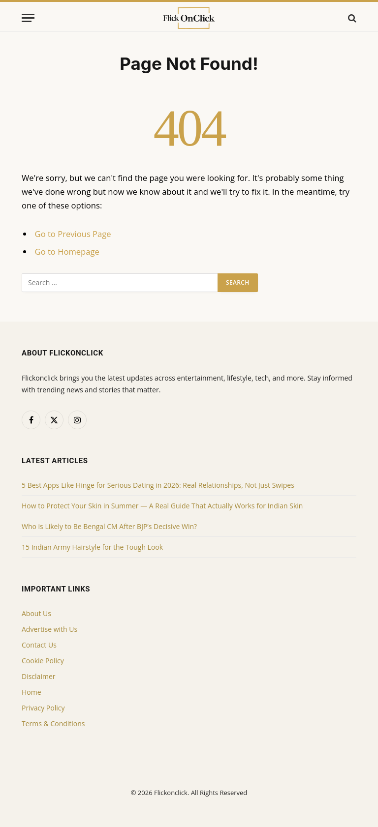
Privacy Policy (43, 707)
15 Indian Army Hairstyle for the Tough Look (92, 547)
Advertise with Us (49, 629)
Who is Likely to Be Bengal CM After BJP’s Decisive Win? (109, 526)
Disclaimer (38, 676)
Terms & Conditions (53, 723)
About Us (36, 613)
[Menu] (28, 18)
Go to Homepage (67, 251)
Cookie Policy (43, 660)
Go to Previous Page (73, 233)
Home (31, 692)
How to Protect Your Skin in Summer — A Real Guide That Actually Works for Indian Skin (162, 505)
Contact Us (39, 645)
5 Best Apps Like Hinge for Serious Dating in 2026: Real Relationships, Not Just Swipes (158, 485)
